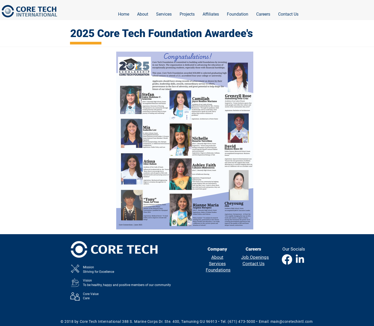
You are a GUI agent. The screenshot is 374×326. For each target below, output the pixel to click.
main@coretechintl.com (291, 321)
